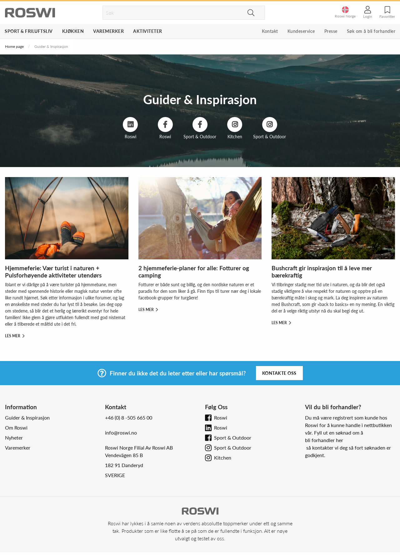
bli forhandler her (324, 440)
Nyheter (14, 437)
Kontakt (270, 31)
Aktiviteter (147, 31)
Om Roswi (16, 427)
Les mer (15, 336)
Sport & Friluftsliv (29, 31)
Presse (331, 31)
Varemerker (108, 31)
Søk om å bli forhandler (371, 31)
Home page (14, 46)
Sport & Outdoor (232, 437)
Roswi (220, 417)
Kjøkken (73, 31)
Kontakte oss (279, 373)
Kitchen (222, 458)
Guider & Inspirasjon (27, 417)
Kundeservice (301, 31)
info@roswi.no (121, 432)
